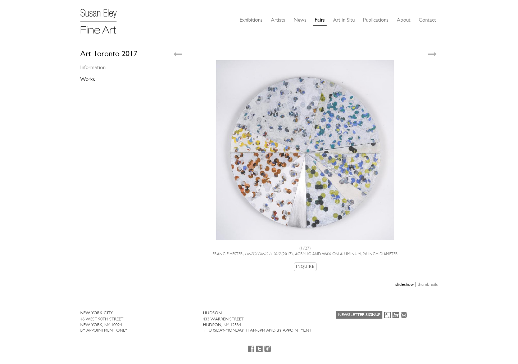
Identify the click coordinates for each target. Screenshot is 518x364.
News (300, 20)
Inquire (305, 267)
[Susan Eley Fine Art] (101, 19)
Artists (278, 20)
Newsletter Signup (359, 314)
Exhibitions (251, 20)
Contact (427, 20)
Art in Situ (344, 20)
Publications (375, 20)
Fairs (320, 20)
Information (92, 67)
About (403, 20)
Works (87, 79)
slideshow (404, 284)
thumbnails (428, 284)
